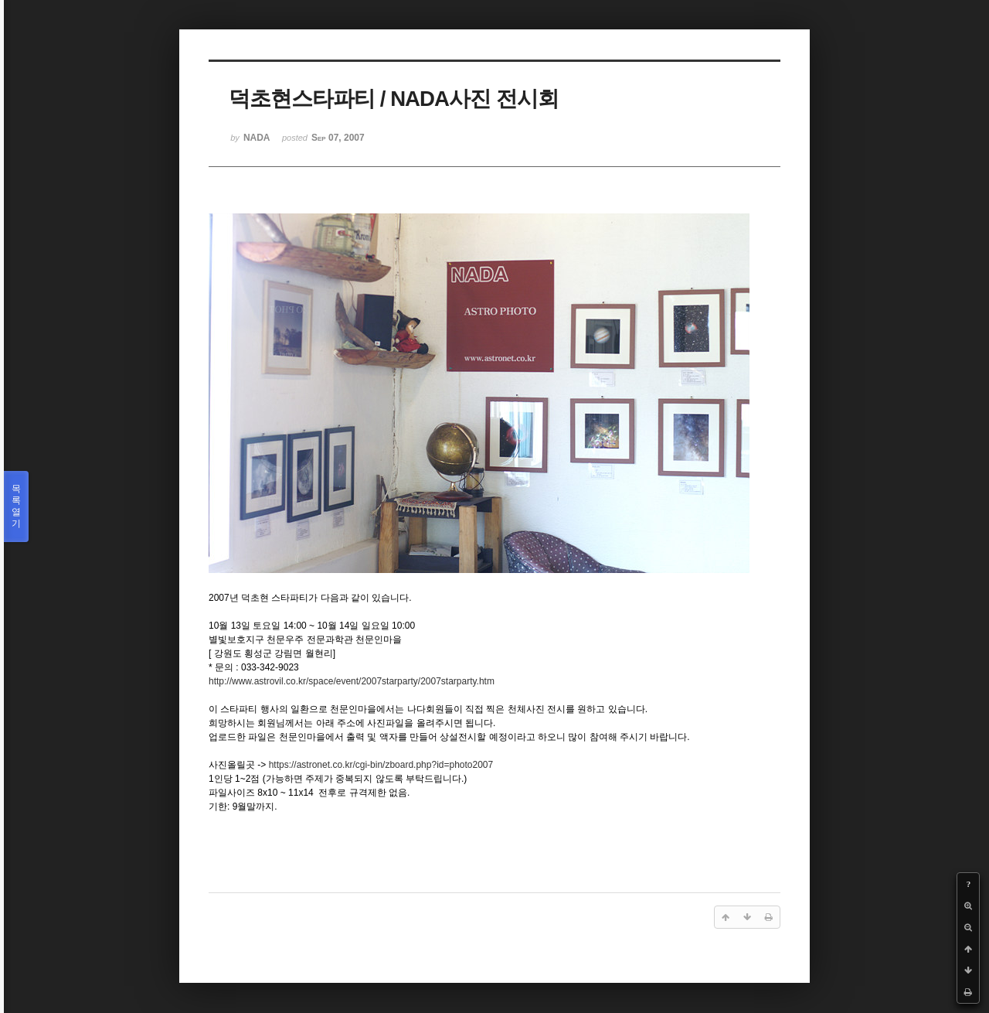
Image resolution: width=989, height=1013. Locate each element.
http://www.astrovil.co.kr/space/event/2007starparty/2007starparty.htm (351, 681)
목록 (16, 506)
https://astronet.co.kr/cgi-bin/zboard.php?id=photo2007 (381, 764)
